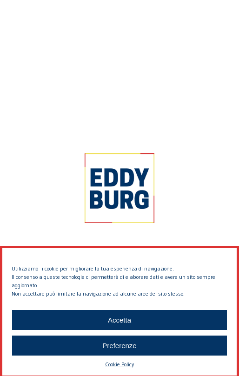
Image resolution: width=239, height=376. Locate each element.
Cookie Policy (119, 367)
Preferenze (119, 349)
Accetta (119, 323)
